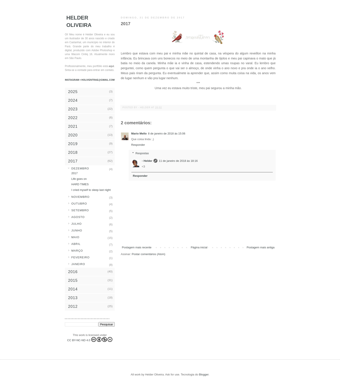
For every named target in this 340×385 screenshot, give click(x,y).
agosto (78, 217)
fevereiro (80, 257)
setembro (80, 210)
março (77, 250)
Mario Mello (139, 133)
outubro (79, 203)
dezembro (80, 168)
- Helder (144, 107)
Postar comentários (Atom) (148, 254)
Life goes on (79, 178)
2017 (74, 173)
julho (76, 223)
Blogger (204, 374)
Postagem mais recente (137, 247)
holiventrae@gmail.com (98, 80)
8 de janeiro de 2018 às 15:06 (166, 133)
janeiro (78, 264)
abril (76, 244)
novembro (80, 196)
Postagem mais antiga (261, 247)
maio (75, 237)
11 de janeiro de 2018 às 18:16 (178, 160)
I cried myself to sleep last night (91, 190)
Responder (138, 144)
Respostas (142, 153)
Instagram (72, 80)
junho (76, 230)
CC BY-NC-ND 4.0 (89, 339)
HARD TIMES (80, 184)
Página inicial (199, 247)
